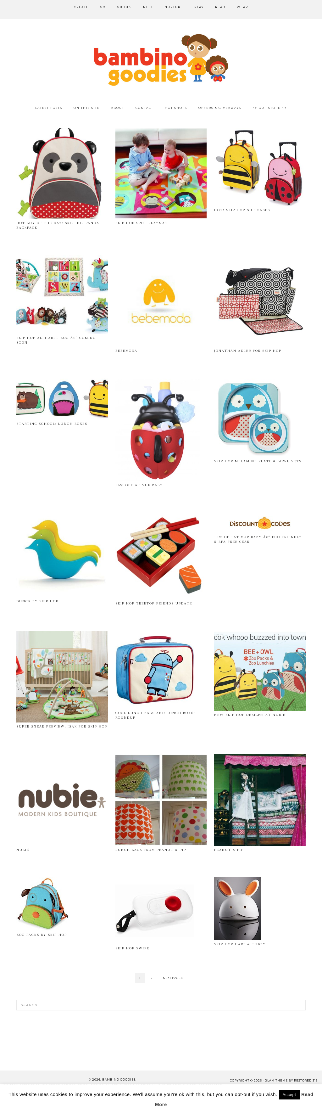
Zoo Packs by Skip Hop (41, 935)
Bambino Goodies (161, 59)
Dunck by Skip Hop (37, 601)
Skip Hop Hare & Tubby (240, 944)
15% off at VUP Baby (139, 485)
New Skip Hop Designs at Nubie (250, 715)
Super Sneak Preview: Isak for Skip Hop (61, 726)
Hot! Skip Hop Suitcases (242, 210)
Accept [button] (289, 1094)
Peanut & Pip (229, 850)
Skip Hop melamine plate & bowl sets (258, 461)
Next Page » (173, 978)
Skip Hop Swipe (132, 948)
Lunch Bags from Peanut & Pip (150, 850)
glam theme (276, 1080)
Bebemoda (126, 351)
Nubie (22, 850)
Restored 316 (306, 1080)
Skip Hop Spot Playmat (141, 223)
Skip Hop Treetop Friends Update (153, 603)
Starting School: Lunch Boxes (51, 424)
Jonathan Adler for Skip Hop (247, 351)
